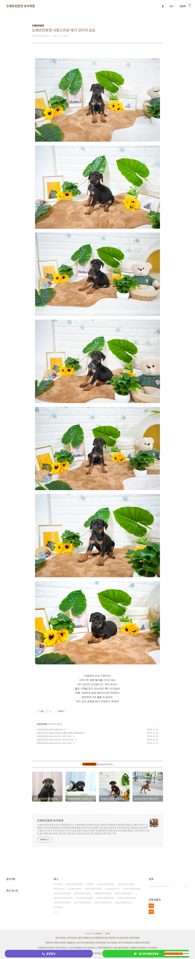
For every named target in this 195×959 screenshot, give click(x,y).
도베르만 (59, 907)
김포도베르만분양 (63, 893)
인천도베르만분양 (85, 897)
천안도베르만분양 (63, 902)
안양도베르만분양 (105, 897)
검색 (186, 886)
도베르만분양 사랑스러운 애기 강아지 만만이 (55, 739)
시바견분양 (152, 947)
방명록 (183, 6)
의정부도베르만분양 (127, 897)
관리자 (107, 933)
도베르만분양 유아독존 (20, 6)
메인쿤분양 (135, 937)
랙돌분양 (71, 942)
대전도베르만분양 (94, 888)
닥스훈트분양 (122, 937)
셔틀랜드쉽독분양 (138, 947)
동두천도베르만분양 (64, 897)
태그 (172, 6)
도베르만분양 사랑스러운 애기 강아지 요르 (54, 743)
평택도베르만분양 (104, 893)
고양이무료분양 (75, 947)
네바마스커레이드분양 (55, 942)
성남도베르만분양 (124, 902)
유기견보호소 (90, 947)
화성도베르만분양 (75, 884)
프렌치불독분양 (104, 947)
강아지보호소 (61, 947)
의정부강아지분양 (46, 947)
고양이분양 (72, 937)
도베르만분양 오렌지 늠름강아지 (50, 729)
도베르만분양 (42, 724)
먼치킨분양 (100, 942)
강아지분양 (60, 888)
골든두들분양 (84, 937)
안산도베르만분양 (83, 902)
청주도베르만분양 (104, 902)
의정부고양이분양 (142, 942)
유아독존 (59, 884)
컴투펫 (91, 884)
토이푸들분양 (97, 937)
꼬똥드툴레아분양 (121, 947)
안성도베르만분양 (83, 893)
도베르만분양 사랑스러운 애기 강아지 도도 (54, 736)
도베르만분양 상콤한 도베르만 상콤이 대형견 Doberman (60, 733)
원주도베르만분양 (124, 893)
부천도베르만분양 (127, 884)
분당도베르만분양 (132, 888)
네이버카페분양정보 (146, 953)
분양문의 (48, 953)
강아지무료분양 (125, 942)
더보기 (56, 912)
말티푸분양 (110, 937)
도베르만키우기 (113, 888)
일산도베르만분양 (106, 884)
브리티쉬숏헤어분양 (85, 942)
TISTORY (98, 933)
